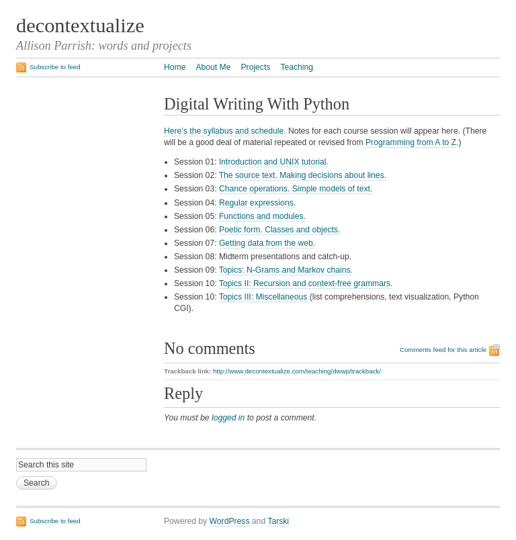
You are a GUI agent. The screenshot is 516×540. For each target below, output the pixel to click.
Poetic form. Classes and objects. (279, 229)
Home (174, 67)
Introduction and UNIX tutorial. (274, 162)
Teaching (296, 67)
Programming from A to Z (411, 142)
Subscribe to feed (55, 67)
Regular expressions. (257, 203)
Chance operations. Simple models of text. (295, 188)
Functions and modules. (262, 216)
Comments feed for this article (443, 349)
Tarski (278, 521)
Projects (255, 67)
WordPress (230, 521)
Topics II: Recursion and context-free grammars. (306, 283)
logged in (228, 417)
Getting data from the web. (267, 243)
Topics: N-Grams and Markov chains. (286, 270)
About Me (213, 67)
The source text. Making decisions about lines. (302, 175)
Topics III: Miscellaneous (263, 297)
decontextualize (80, 25)
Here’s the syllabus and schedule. (225, 131)
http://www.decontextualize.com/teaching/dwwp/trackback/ (297, 371)
